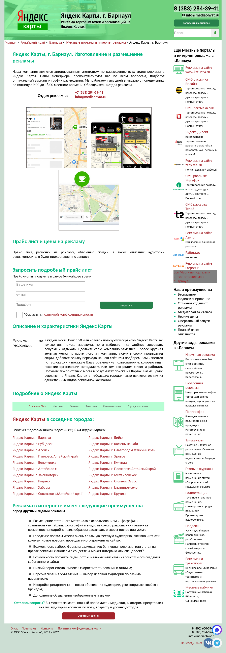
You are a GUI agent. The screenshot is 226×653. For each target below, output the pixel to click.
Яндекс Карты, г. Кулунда (108, 462)
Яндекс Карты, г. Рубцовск (32, 444)
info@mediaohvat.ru (90, 97)
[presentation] (126, 289)
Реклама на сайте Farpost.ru (198, 265)
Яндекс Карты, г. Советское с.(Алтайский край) (48, 493)
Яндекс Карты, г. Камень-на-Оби (113, 444)
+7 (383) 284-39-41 (89, 92)
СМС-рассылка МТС (200, 108)
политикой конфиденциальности (67, 314)
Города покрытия (138, 406)
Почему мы (29, 628)
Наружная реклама (200, 354)
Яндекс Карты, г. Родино (31, 481)
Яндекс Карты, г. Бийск (106, 437)
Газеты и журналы (199, 469)
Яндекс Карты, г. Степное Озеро (113, 481)
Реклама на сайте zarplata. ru (198, 162)
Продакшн (193, 526)
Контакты (47, 628)
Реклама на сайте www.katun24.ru (198, 69)
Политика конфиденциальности (79, 628)
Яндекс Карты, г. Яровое (107, 456)
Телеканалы (194, 440)
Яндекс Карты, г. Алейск (30, 450)
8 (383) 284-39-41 (204, 632)
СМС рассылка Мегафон (196, 178)
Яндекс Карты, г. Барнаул (31, 437)
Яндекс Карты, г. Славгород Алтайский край (122, 450)
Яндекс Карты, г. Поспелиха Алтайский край (122, 469)
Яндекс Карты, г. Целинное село (113, 487)
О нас (14, 628)
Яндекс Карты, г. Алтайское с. (34, 469)
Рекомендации (112, 406)
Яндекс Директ (196, 132)
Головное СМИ (37, 406)
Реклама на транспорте (194, 561)
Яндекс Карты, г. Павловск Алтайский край (45, 456)
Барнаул (55, 42)
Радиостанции (196, 493)
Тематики (91, 406)
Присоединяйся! (192, 643)
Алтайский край (33, 42)
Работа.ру (192, 252)
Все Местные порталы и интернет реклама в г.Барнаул (191, 276)
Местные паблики (199, 587)
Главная (10, 42)
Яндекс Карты (28, 419)
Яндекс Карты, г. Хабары (31, 487)
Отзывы (74, 406)
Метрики (58, 406)
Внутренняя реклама (194, 385)
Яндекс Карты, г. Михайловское (113, 475)
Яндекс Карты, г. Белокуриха (34, 462)
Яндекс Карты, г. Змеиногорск (35, 475)
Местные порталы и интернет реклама (96, 42)
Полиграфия (194, 411)
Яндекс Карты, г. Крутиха (107, 493)
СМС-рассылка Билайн (196, 81)
